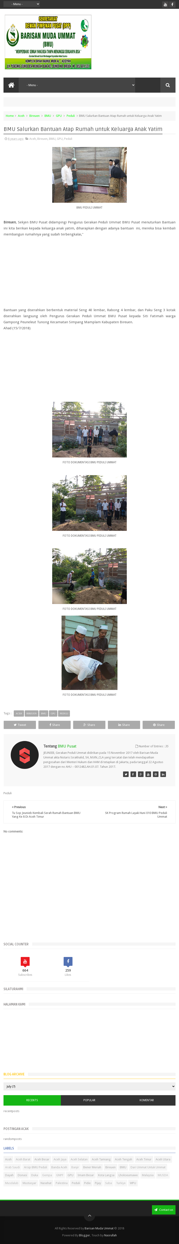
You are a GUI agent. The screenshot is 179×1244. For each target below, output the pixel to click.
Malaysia (148, 1175)
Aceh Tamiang (101, 1159)
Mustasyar (29, 1183)
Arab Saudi (12, 1167)
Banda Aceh (59, 1167)
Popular (89, 1100)
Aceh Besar (41, 1159)
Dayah (9, 1175)
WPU (133, 1183)
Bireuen (34, 116)
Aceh (21, 116)
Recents (32, 1100)
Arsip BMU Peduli (35, 1167)
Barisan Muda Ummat (99, 1228)
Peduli (71, 116)
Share (54, 725)
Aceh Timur (143, 1159)
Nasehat (46, 1183)
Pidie (87, 1183)
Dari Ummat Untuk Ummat (148, 1167)
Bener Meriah (92, 1167)
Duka (34, 1175)
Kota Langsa (106, 1175)
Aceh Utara (163, 1159)
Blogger (84, 1235)
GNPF (59, 1175)
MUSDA (163, 1175)
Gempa (47, 1175)
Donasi (22, 1175)
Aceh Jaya (60, 1159)
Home (10, 116)
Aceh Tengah (123, 1159)
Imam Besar (86, 1175)
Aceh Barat (23, 1159)
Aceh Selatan (79, 1159)
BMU (48, 116)
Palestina (62, 1183)
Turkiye (121, 1183)
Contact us (163, 1209)
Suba (108, 1183)
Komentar (147, 1100)
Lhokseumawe (128, 1175)
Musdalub (11, 1183)
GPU (59, 116)
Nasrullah (110, 1235)
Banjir (75, 1167)
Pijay (98, 1183)
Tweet (20, 725)
